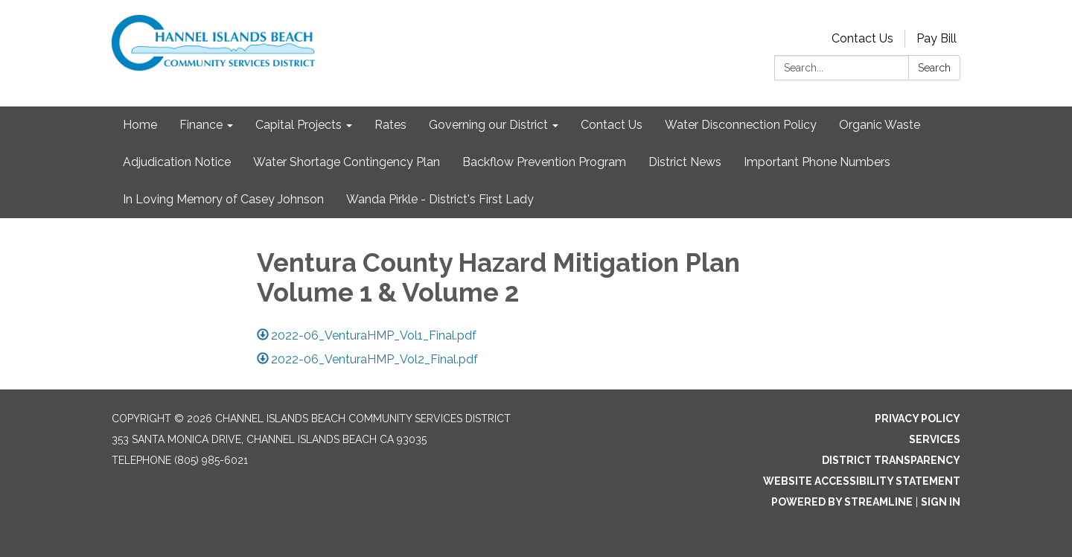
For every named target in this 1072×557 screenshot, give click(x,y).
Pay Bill (936, 38)
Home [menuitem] (140, 125)
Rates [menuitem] (390, 125)
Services (934, 439)
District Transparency (891, 460)
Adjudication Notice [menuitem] (177, 162)
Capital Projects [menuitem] (298, 125)
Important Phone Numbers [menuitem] (817, 162)
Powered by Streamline (842, 502)
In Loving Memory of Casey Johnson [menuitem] (223, 199)
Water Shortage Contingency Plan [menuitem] (346, 162)
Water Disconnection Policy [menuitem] (741, 125)
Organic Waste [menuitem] (879, 125)
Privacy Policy (917, 418)
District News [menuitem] (684, 162)
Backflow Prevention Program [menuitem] (544, 162)
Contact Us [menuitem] (611, 125)
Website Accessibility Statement (861, 481)
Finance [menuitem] (201, 125)
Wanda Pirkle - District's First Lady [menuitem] (440, 199)
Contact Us (862, 38)
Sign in (940, 502)
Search (934, 68)
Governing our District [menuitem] (488, 125)
